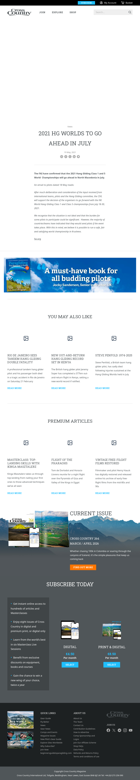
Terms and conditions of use (86, 756)
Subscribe (86, 3)
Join (42, 12)
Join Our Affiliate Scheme (84, 742)
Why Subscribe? (47, 746)
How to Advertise (81, 732)
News (70, 126)
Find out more (83, 567)
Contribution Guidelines (84, 728)
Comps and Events (48, 732)
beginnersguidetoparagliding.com (53, 753)
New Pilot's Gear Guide (50, 739)
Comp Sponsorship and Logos (84, 737)
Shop (73, 12)
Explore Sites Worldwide (51, 742)
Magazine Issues (48, 735)
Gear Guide (45, 718)
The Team (77, 721)
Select (70, 664)
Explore (57, 12)
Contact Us (78, 725)
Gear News (45, 728)
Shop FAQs (78, 746)
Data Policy (78, 749)
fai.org (37, 238)
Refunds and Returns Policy (86, 753)
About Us (77, 718)
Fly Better (44, 721)
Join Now (44, 749)
